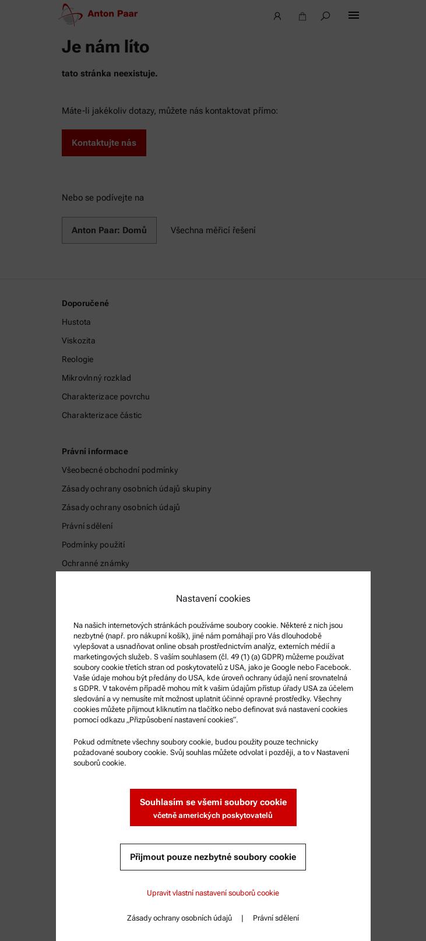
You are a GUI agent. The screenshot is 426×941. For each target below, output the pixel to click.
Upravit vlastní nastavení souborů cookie (213, 893)
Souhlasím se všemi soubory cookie (213, 809)
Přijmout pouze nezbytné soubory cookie (213, 857)
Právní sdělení (276, 918)
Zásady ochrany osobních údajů (179, 918)
